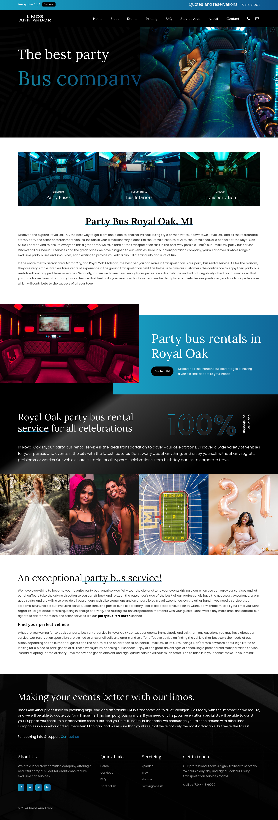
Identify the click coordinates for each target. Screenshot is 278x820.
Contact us (70, 736)
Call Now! (49, 4)
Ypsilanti (147, 766)
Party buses (58, 197)
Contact (232, 18)
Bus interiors (139, 197)
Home (97, 18)
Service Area (190, 18)
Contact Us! (162, 371)
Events (132, 18)
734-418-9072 (250, 5)
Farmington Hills (152, 786)
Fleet (115, 18)
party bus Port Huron (114, 616)
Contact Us (108, 786)
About (213, 18)
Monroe (147, 779)
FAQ (169, 18)
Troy (145, 773)
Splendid (58, 192)
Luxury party (139, 192)
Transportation (220, 197)
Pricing (151, 18)
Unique (220, 192)
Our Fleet (106, 773)
